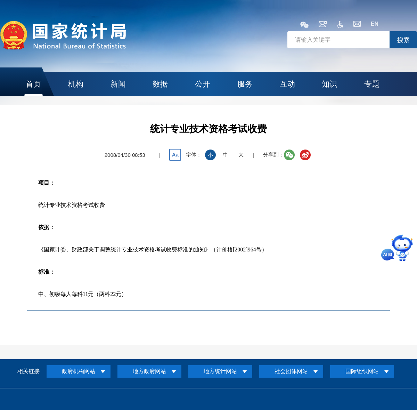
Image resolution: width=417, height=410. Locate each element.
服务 (245, 84)
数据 (160, 84)
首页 (33, 84)
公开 (202, 84)
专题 (371, 84)
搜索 (403, 40)
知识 (329, 84)
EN (374, 24)
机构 (75, 84)
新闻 (118, 84)
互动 (287, 84)
